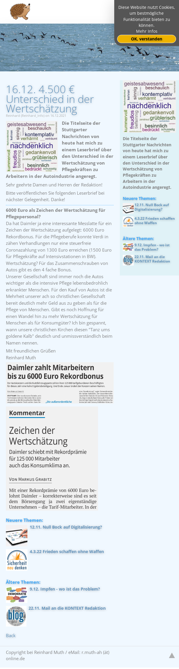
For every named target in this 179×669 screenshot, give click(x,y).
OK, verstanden (146, 39)
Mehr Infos (147, 31)
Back (11, 635)
